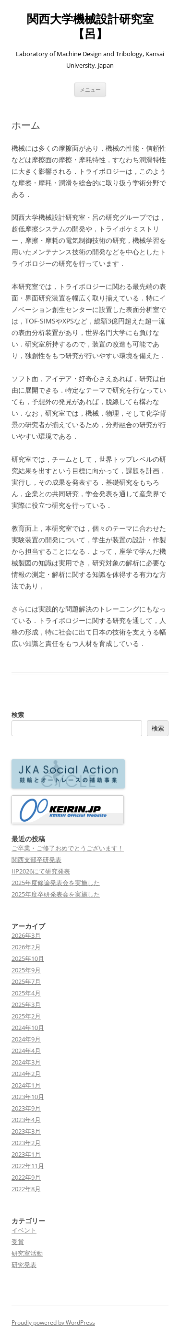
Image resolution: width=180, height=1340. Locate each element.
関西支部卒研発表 (36, 859)
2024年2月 (26, 1073)
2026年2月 (26, 947)
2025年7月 (26, 981)
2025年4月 (26, 993)
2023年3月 (26, 1131)
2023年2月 (26, 1142)
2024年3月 (26, 1062)
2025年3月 (26, 1004)
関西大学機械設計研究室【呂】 (90, 26)
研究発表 (24, 1264)
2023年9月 (26, 1108)
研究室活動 (27, 1253)
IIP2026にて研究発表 (41, 871)
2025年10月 (28, 958)
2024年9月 (26, 1039)
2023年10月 (28, 1096)
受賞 (18, 1241)
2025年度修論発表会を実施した (56, 882)
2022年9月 (26, 1177)
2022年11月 (28, 1165)
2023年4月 (26, 1119)
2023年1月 (26, 1154)
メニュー (90, 89)
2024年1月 (26, 1085)
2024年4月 (26, 1050)
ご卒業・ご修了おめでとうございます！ (68, 848)
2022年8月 (26, 1188)
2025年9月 (26, 970)
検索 (18, 714)
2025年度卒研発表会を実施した (56, 894)
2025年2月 (26, 1016)
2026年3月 (26, 935)
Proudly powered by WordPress (53, 1322)
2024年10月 (28, 1027)
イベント (24, 1230)
